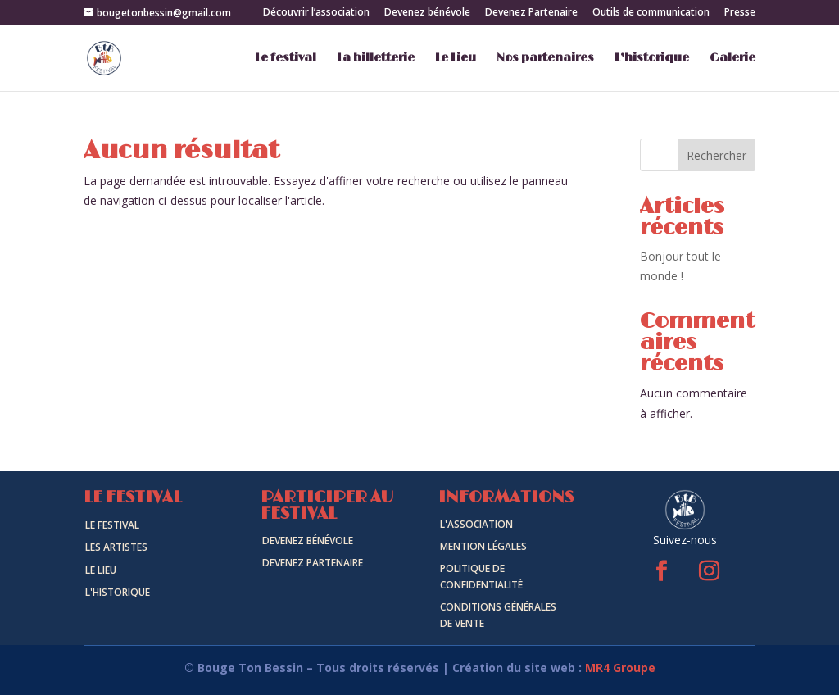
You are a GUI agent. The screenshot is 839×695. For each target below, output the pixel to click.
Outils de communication (651, 13)
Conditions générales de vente (498, 615)
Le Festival (112, 525)
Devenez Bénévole (307, 540)
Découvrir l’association (316, 13)
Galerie (732, 58)
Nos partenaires (545, 58)
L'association (476, 524)
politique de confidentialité (481, 576)
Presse (739, 13)
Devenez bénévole (427, 13)
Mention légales (483, 546)
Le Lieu (455, 58)
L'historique (117, 592)
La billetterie (376, 58)
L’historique (652, 58)
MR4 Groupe (620, 667)
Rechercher (716, 155)
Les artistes (116, 547)
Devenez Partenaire (531, 13)
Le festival (285, 58)
